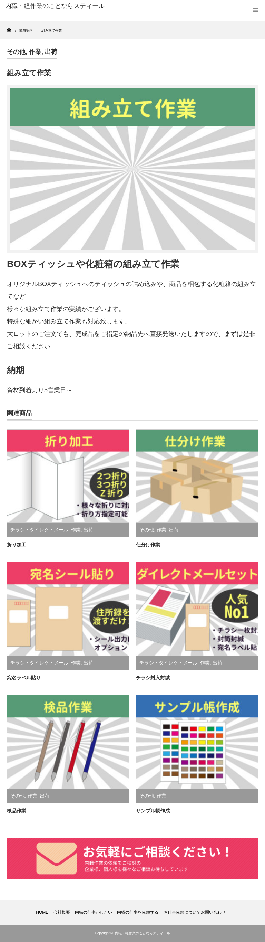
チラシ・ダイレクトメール (39, 530)
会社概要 (61, 912)
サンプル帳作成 (153, 810)
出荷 (51, 51)
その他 (16, 51)
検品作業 (16, 810)
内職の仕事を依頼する (137, 912)
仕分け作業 (148, 544)
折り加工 (16, 544)
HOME (42, 912)
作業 (35, 51)
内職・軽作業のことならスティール (142, 933)
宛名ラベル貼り (24, 677)
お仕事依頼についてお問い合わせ (195, 912)
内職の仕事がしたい (93, 912)
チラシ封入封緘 (153, 677)
